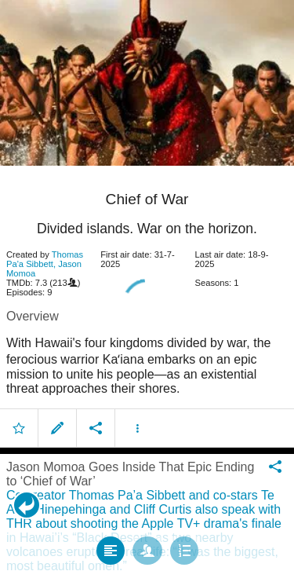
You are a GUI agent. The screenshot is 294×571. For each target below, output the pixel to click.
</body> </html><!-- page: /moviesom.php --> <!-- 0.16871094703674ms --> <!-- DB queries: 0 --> (147, 285)
